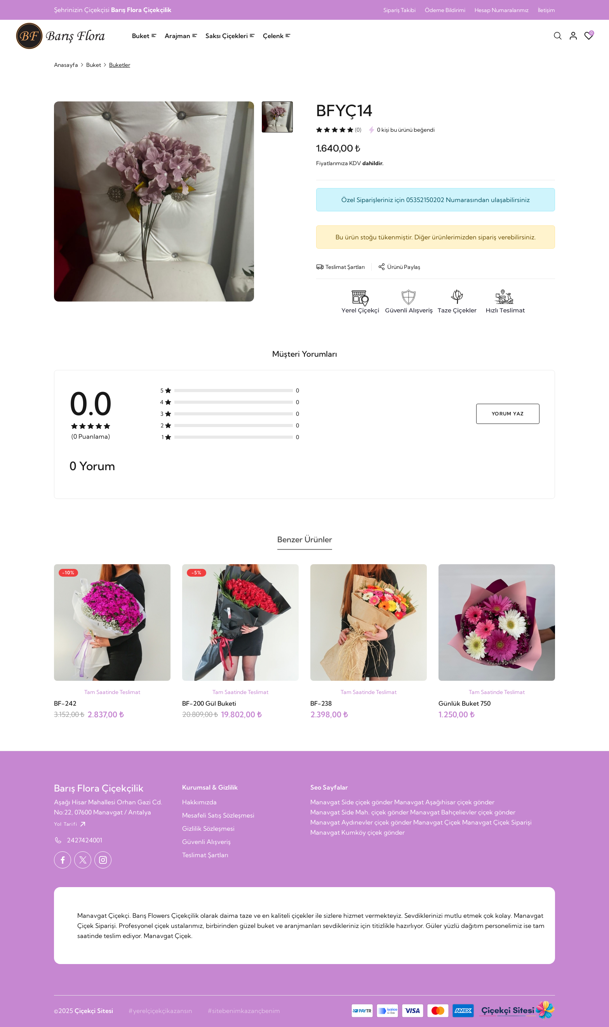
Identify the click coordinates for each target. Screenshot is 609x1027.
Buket (144, 36)
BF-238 (321, 703)
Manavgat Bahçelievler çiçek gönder (462, 812)
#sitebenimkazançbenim (244, 1011)
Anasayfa (66, 64)
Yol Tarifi (70, 824)
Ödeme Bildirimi (445, 10)
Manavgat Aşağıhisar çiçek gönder (444, 802)
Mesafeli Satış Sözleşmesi (218, 815)
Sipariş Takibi (399, 10)
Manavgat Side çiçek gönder (351, 802)
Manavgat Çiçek (437, 822)
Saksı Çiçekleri (230, 36)
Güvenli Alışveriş (206, 842)
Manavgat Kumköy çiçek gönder (357, 832)
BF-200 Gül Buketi (209, 703)
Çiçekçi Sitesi (94, 1011)
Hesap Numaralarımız (502, 10)
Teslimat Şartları (205, 855)
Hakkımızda (199, 802)
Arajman (181, 36)
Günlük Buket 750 (464, 703)
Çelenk (277, 36)
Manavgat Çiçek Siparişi (497, 822)
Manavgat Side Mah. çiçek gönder (359, 812)
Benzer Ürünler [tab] (304, 543)
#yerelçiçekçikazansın (160, 1011)
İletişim (546, 10)
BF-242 (65, 703)
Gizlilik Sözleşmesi (208, 828)
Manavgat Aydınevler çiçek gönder (361, 822)
